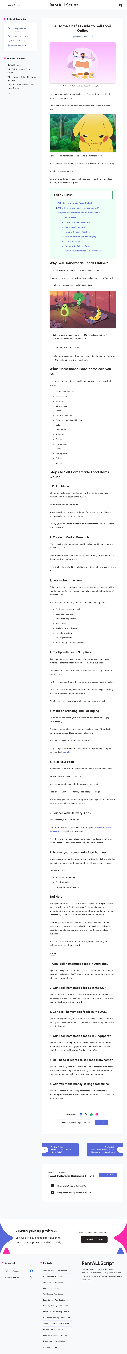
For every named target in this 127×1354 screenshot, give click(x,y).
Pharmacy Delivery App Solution (56, 1311)
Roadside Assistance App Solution (57, 1334)
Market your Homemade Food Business (83, 251)
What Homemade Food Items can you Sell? (22, 79)
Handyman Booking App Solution (56, 1317)
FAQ (9, 94)
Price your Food (72, 241)
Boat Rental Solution (51, 1287)
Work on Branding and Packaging (80, 237)
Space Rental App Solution (54, 1281)
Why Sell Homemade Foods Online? (19, 71)
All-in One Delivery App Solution (56, 1322)
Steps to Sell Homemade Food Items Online (20, 87)
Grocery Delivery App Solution (55, 1305)
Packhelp (65, 752)
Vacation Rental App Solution (55, 1270)
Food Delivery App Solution (54, 1299)
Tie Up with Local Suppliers (77, 232)
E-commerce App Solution (54, 1340)
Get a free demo (94, 1238)
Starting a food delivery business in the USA (75, 1191)
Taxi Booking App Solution (53, 1293)
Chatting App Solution (52, 1346)
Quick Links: (13, 65)
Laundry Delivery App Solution (55, 1328)
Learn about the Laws (75, 227)
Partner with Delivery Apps (77, 246)
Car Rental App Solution (53, 1275)
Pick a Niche (70, 218)
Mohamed (21, 41)
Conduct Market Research (77, 222)
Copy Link (101, 1123)
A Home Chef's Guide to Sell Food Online (74, 1185)
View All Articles (108, 1174)
